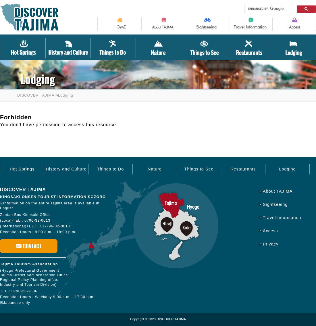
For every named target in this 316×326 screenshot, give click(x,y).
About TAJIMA (277, 191)
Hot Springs (22, 169)
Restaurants (243, 169)
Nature (155, 169)
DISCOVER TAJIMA (35, 95)
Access (270, 231)
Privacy (270, 244)
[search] (267, 9)
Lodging (65, 95)
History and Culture (66, 169)
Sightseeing (275, 204)
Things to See (199, 169)
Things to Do (110, 169)
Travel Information (282, 217)
